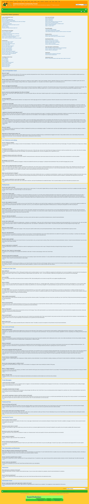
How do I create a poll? (6, 44)
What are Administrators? (49, 18)
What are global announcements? (8, 62)
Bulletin (7, 1)
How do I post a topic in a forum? (7, 41)
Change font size (86, 9)
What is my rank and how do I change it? (9, 36)
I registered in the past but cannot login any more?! (10, 24)
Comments (11, 1)
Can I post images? (5, 61)
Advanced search (84, 5)
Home (38, 1)
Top (3, 76)
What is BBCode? (5, 58)
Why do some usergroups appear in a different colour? (54, 23)
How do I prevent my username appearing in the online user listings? (13, 21)
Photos (56, 1)
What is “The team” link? (49, 25)
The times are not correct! (6, 32)
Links (50, 1)
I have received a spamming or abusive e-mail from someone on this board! (58, 31)
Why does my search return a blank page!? (52, 42)
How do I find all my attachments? (51, 54)
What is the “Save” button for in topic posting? (10, 52)
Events (29, 1)
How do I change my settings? (7, 31)
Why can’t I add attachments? (7, 49)
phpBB (26, 493)
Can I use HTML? (5, 59)
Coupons (15, 1)
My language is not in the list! (7, 34)
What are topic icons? (5, 66)
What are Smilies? (5, 60)
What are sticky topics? (6, 64)
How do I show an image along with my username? (10, 35)
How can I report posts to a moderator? (8, 51)
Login (86, 11)
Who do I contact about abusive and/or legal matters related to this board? (57, 58)
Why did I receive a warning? (7, 50)
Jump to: (64, 488)
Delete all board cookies (70, 491)
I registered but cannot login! (7, 23)
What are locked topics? (6, 65)
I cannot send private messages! (50, 29)
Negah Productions (60, 493)
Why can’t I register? (5, 26)
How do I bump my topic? (6, 54)
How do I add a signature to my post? (8, 43)
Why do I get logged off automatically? (8, 20)
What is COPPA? (5, 25)
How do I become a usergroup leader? (51, 22)
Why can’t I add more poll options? (8, 45)
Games (35, 1)
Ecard (23, 1)
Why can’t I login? (5, 18)
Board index (5, 9)
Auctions (3, 1)
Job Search (46, 1)
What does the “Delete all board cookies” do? (9, 27)
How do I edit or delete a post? (7, 42)
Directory (19, 1)
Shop (59, 1)
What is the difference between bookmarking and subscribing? (55, 47)
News (53, 1)
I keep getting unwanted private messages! (52, 30)
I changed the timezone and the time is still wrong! (10, 33)
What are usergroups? (49, 20)
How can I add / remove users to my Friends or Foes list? (55, 36)
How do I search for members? (50, 43)
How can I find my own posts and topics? (52, 44)
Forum (32, 1)
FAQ (83, 11)
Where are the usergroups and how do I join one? (53, 21)
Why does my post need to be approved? (9, 53)
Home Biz (42, 1)
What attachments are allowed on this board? (53, 53)
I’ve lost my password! (6, 22)
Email (26, 1)
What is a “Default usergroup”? (50, 24)
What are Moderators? (49, 19)
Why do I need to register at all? (7, 19)
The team (64, 491)
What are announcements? (6, 63)
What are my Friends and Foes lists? (51, 35)
